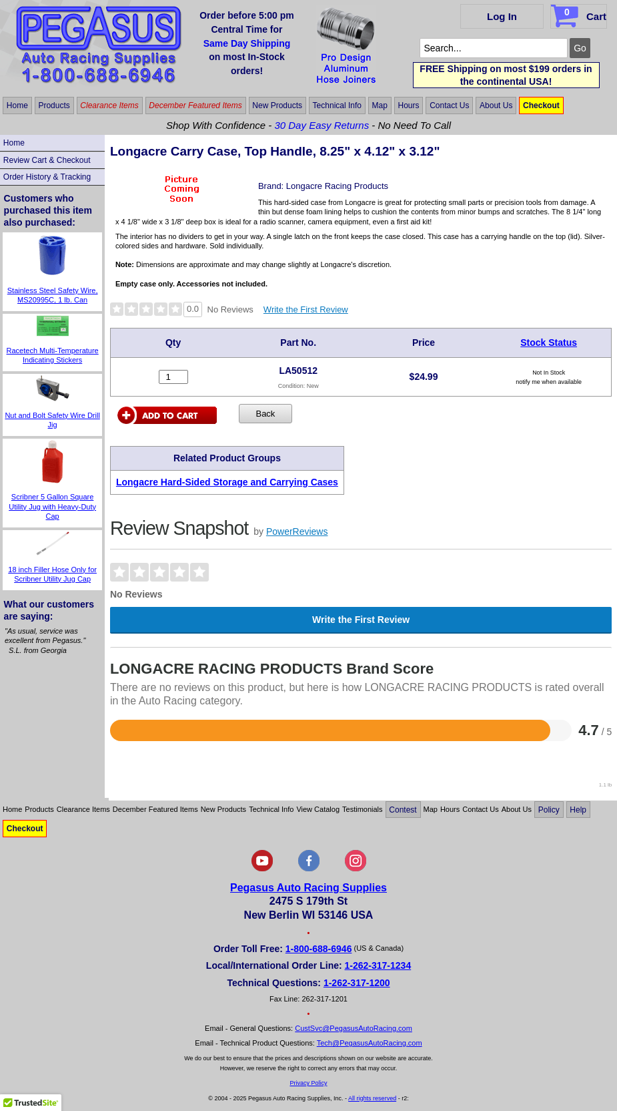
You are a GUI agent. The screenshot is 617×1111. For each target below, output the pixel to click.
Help (578, 809)
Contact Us (449, 105)
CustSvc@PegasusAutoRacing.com (353, 1028)
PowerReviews (297, 531)
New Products (277, 105)
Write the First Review (305, 309)
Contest (402, 809)
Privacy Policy (308, 1083)
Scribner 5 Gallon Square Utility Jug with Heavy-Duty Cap (52, 506)
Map (380, 105)
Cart (580, 14)
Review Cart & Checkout (47, 160)
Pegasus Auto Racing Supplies (308, 887)
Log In (502, 16)
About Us (496, 105)
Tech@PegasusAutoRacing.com (369, 1043)
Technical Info (337, 105)
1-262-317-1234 (378, 965)
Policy (549, 809)
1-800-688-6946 (318, 948)
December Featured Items (195, 105)
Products (53, 105)
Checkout (541, 105)
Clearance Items (109, 105)
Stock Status (548, 342)
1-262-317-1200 (357, 982)
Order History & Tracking (47, 177)
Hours (409, 105)
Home (17, 105)
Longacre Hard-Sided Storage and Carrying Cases (227, 482)
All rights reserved (372, 1098)
